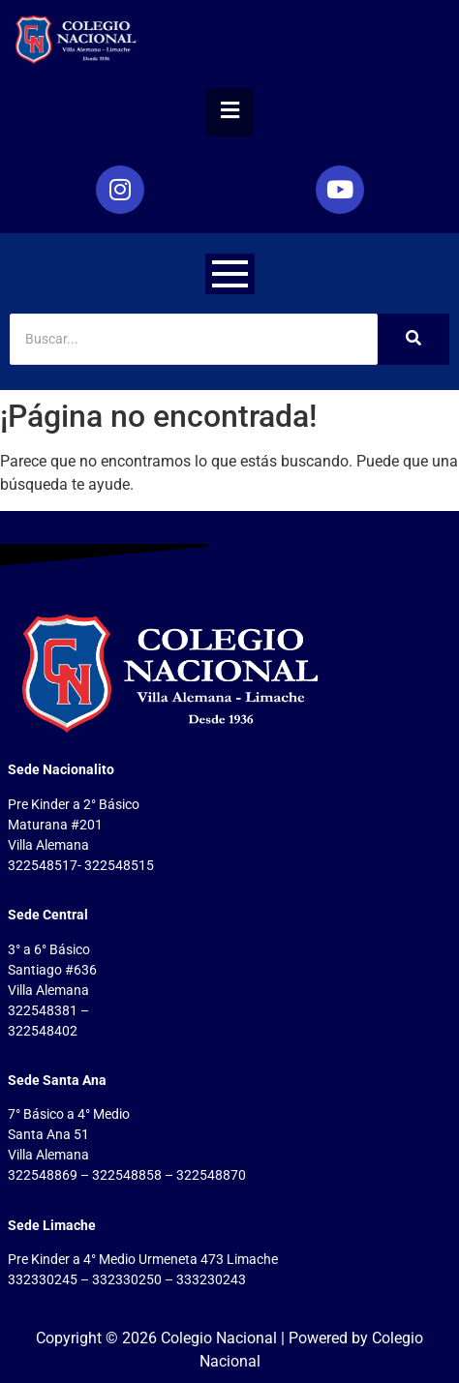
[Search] (194, 339)
